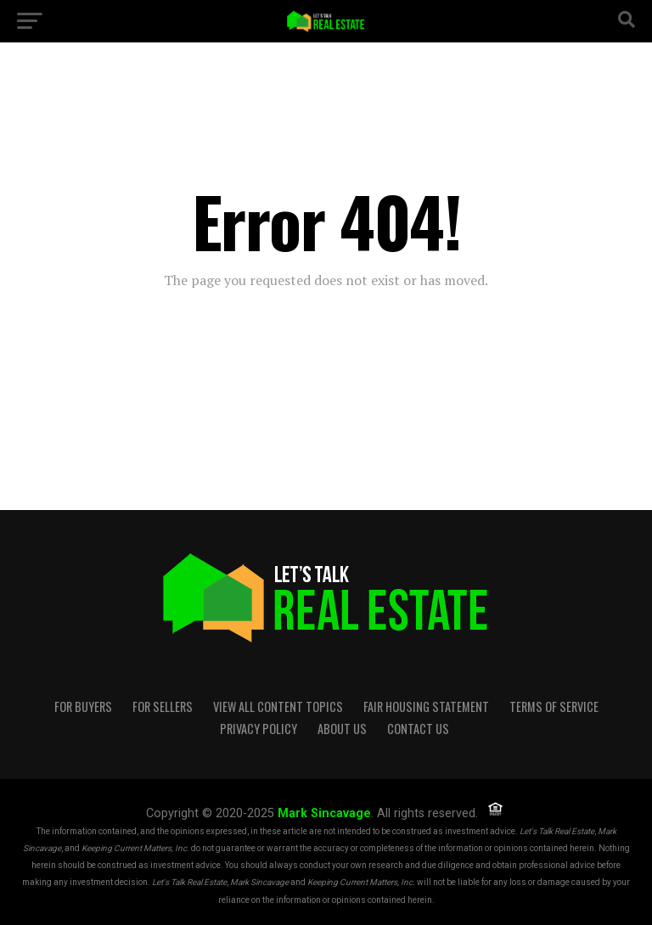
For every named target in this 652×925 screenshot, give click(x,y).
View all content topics (278, 706)
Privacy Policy (258, 728)
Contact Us (418, 728)
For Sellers (162, 706)
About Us (342, 728)
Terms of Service (554, 706)
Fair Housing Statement (426, 706)
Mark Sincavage (324, 813)
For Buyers (83, 706)
